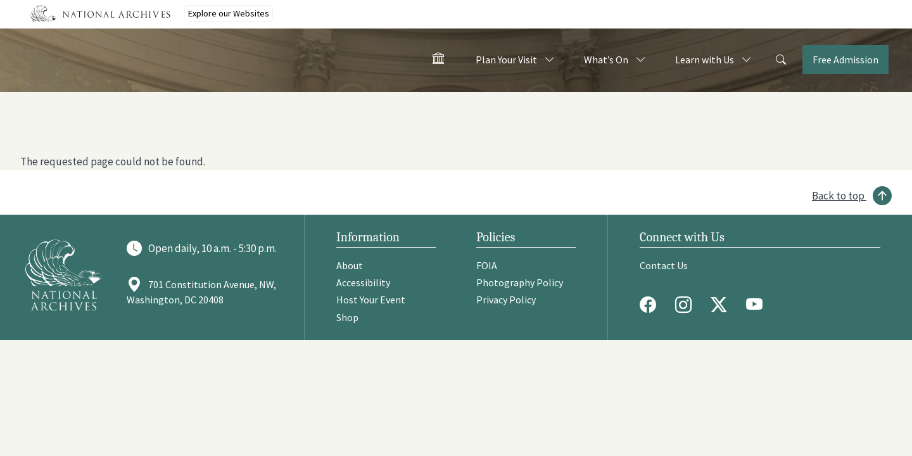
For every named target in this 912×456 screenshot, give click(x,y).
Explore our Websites (228, 13)
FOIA (486, 265)
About (349, 265)
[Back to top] (852, 196)
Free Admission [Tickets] (845, 59)
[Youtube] (757, 304)
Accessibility (363, 282)
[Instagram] (686, 304)
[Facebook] (651, 304)
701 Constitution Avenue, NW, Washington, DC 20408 (201, 292)
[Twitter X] (722, 304)
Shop (347, 317)
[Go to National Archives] (63, 274)
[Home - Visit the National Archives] (438, 61)
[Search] (781, 60)
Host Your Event (370, 299)
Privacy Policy (506, 299)
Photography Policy (519, 282)
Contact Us (664, 265)
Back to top (838, 196)
